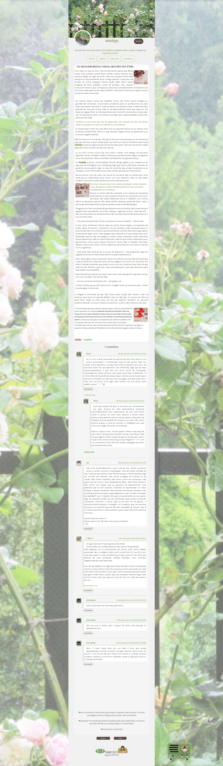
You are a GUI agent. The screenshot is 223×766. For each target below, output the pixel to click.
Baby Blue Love (91, 585)
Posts (91, 58)
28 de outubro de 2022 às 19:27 (132, 354)
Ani (87, 463)
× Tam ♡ (90, 538)
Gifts (33, 730)
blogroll (128, 58)
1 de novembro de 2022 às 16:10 (132, 538)
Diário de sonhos (39, 738)
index (138, 41)
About (102, 58)
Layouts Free (37, 734)
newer (103, 738)
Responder (88, 389)
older (120, 738)
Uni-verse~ (91, 600)
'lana (88, 354)
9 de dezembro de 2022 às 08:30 (131, 600)
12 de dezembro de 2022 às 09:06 (131, 643)
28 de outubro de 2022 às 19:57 (130, 401)
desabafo (88, 340)
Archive (114, 58)
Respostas (90, 395)
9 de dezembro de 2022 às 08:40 (131, 620)
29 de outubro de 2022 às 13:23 (132, 463)
